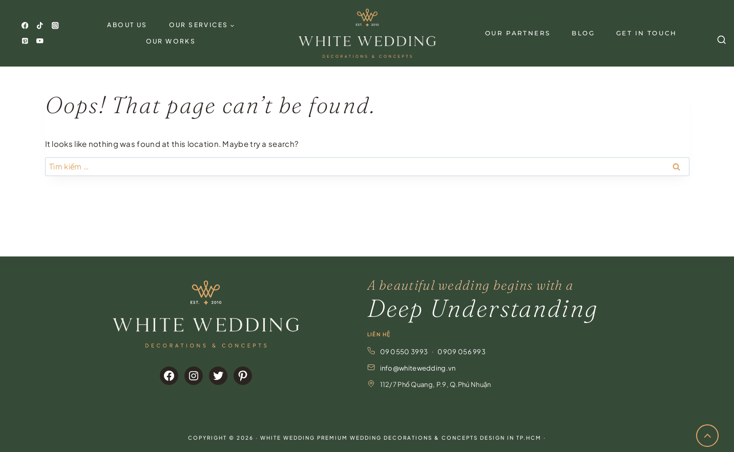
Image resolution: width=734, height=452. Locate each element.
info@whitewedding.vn (418, 368)
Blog (583, 33)
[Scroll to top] (707, 435)
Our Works (171, 41)
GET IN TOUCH (646, 33)
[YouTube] (40, 41)
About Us (127, 25)
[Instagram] (55, 26)
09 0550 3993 (404, 352)
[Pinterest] (25, 41)
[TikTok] (40, 26)
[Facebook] (25, 26)
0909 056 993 (461, 352)
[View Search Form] (720, 33)
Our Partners (518, 33)
